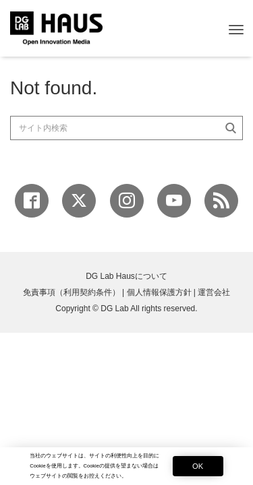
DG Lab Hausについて (126, 276)
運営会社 (214, 292)
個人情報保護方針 (159, 292)
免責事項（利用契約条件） (71, 292)
